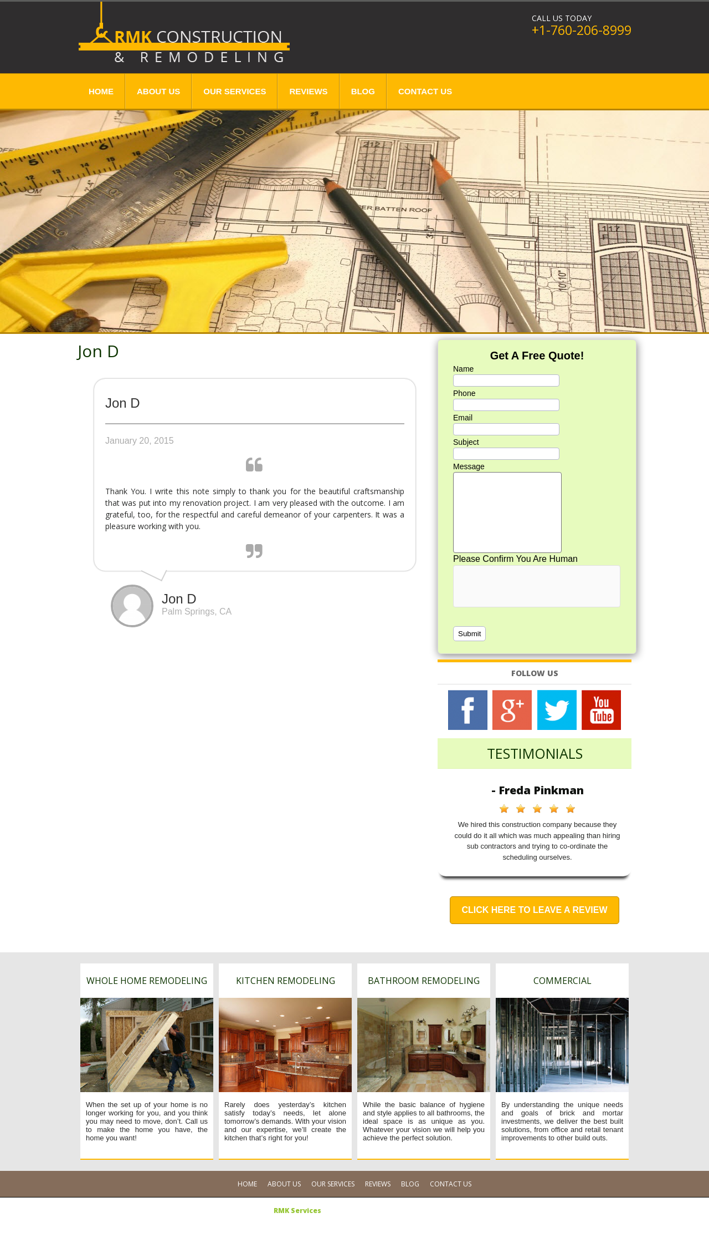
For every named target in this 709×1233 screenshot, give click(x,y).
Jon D (98, 350)
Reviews (308, 91)
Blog (363, 91)
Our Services (234, 91)
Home (101, 91)
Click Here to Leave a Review (534, 910)
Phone (464, 393)
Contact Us (425, 91)
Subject (466, 442)
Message (469, 466)
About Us (158, 91)
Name (463, 368)
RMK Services (297, 1210)
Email (462, 417)
